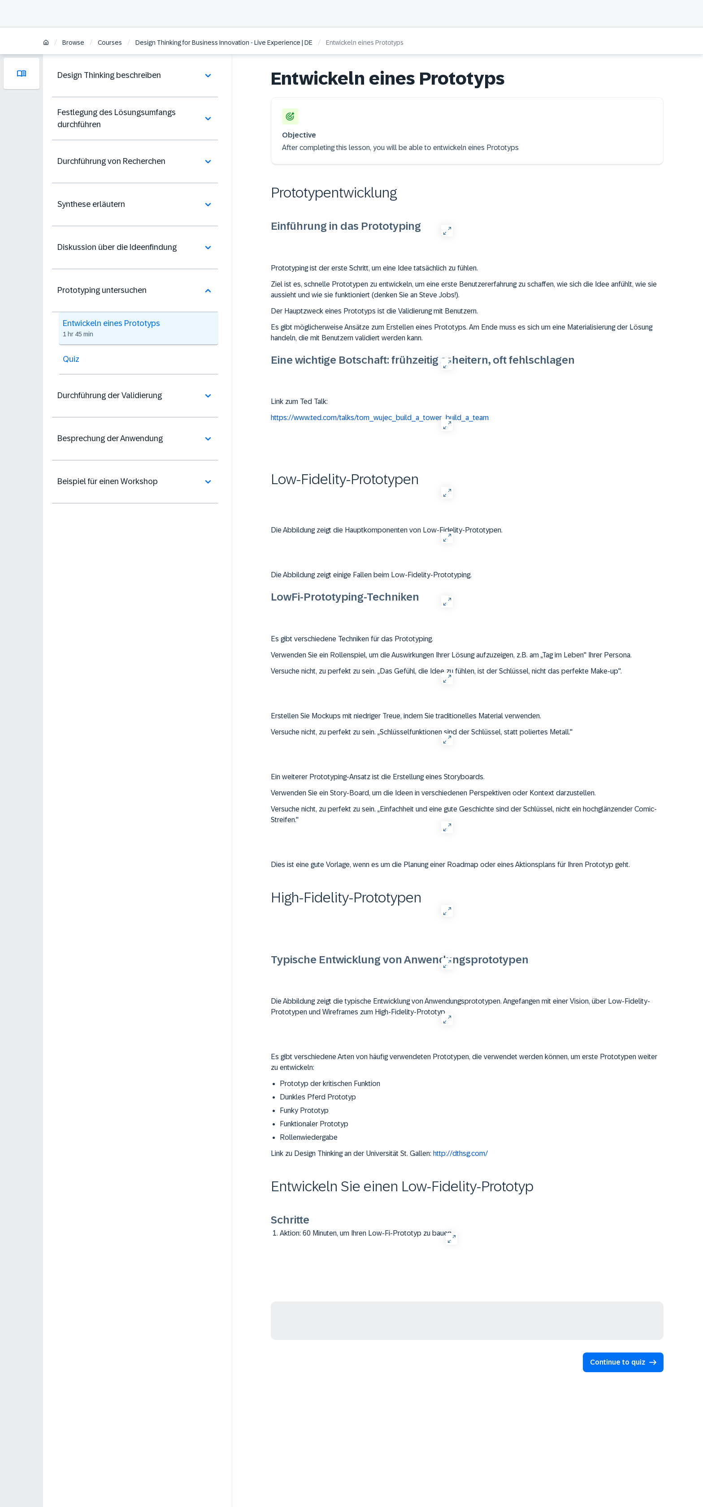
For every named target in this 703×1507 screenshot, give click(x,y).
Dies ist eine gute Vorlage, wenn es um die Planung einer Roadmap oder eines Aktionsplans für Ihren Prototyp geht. (450, 864)
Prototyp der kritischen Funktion (330, 1083)
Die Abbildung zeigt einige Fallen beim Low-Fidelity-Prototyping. (371, 575)
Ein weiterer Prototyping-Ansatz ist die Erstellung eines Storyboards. (378, 777)
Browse (73, 42)
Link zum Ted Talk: (299, 401)
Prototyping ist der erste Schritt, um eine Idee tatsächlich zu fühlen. (374, 268)
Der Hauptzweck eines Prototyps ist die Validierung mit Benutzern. (374, 311)
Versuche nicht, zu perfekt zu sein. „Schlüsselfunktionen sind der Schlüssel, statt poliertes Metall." (422, 732)
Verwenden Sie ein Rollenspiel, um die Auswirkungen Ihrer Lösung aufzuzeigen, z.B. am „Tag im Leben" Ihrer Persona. (451, 655)
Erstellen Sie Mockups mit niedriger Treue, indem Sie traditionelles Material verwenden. (406, 716)
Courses (110, 42)
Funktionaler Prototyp (314, 1124)
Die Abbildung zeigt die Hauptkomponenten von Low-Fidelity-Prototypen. (387, 530)
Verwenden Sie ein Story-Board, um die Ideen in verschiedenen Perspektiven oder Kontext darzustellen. (433, 793)
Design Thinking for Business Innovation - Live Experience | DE (223, 42)
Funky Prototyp (304, 1110)
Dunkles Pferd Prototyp (318, 1097)
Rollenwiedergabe (309, 1137)
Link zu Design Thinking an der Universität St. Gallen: (384, 1154)
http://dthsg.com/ (460, 1153)
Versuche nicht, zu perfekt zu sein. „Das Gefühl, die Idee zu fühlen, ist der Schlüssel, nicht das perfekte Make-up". (446, 671)
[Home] (46, 43)
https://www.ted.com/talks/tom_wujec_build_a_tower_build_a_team (380, 417)
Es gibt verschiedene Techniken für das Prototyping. (352, 639)
